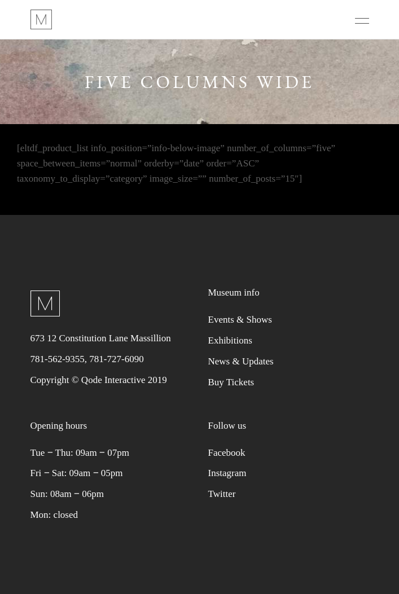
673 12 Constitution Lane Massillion (100, 338)
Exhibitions (230, 340)
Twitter (222, 494)
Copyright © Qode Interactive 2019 (98, 380)
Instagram (227, 473)
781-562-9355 (57, 359)
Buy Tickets (231, 382)
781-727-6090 (116, 359)
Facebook (226, 452)
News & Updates (241, 361)
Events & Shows (240, 319)
